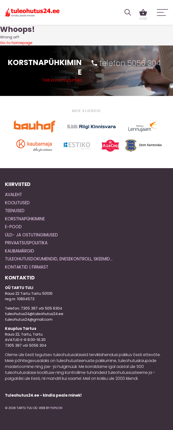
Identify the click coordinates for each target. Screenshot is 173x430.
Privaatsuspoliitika (26, 243)
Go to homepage (16, 42)
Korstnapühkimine (25, 219)
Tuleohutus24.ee (32, 12)
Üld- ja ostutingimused (31, 235)
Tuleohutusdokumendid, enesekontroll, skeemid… (58, 259)
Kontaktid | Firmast (26, 267)
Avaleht (13, 195)
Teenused (15, 211)
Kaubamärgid (19, 251)
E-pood (13, 227)
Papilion (56, 408)
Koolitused (17, 203)
